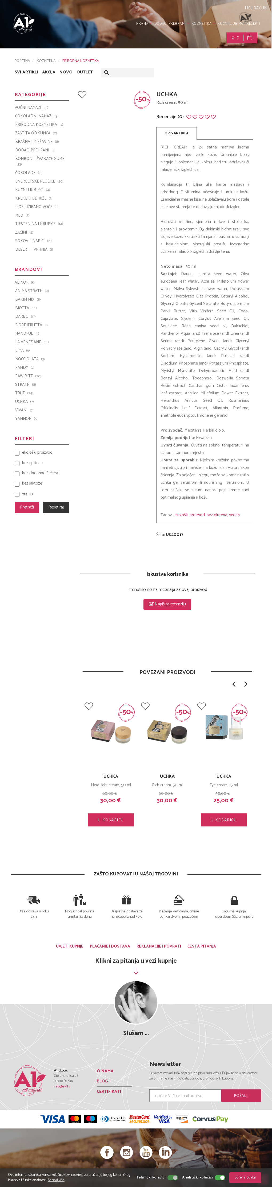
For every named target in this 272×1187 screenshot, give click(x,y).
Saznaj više (56, 1180)
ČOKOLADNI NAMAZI (36, 116)
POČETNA (22, 61)
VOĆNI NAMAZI (31, 108)
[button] (234, 684)
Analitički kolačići (197, 1177)
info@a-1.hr (62, 1086)
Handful (27, 334)
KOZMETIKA (203, 24)
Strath (25, 385)
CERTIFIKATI (109, 1091)
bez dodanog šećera (40, 473)
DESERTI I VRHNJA (34, 250)
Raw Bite (28, 376)
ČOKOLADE (28, 173)
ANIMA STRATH (32, 291)
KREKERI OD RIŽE (34, 198)
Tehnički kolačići (151, 1177)
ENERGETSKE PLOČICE (39, 181)
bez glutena (217, 515)
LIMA (22, 351)
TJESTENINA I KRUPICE (39, 224)
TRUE (24, 393)
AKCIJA (48, 72)
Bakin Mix (28, 300)
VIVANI (24, 410)
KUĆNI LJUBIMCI (231, 24)
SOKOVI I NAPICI (34, 241)
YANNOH (26, 419)
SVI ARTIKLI (26, 72)
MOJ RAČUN (255, 8)
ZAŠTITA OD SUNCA (36, 133)
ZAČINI (24, 232)
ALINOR (25, 283)
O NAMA (105, 1071)
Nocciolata (30, 359)
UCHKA (167, 776)
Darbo (25, 317)
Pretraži (27, 507)
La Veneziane (32, 342)
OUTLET (85, 72)
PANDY (24, 368)
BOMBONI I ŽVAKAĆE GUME (39, 161)
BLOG (102, 1081)
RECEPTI (253, 24)
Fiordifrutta (31, 325)
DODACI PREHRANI (172, 24)
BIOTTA (26, 308)
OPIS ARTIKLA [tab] (177, 133)
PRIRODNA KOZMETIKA (80, 61)
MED (22, 215)
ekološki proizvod (189, 515)
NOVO (66, 72)
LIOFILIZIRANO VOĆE (36, 207)
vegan (234, 515)
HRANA (144, 24)
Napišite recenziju (167, 604)
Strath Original (111, 776)
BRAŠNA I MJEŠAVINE (37, 142)
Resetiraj (56, 507)
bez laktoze (32, 484)
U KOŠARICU (111, 820)
